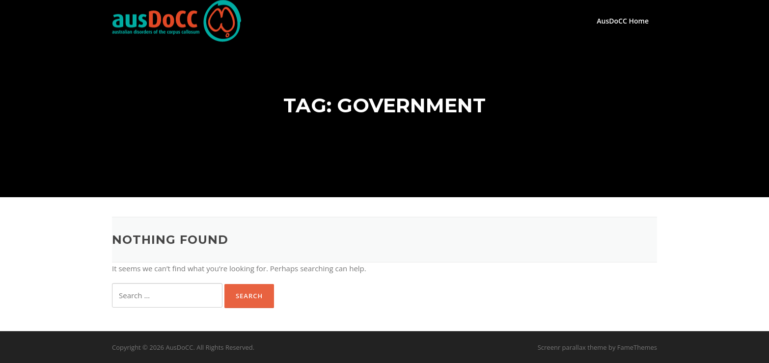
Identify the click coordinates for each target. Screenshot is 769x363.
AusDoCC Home (623, 21)
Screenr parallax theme (572, 347)
